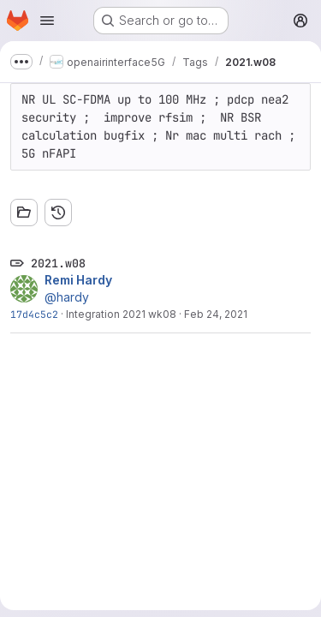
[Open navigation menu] (47, 20)
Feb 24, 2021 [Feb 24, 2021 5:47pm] (215, 314)
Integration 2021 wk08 (121, 314)
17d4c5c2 (34, 314)
